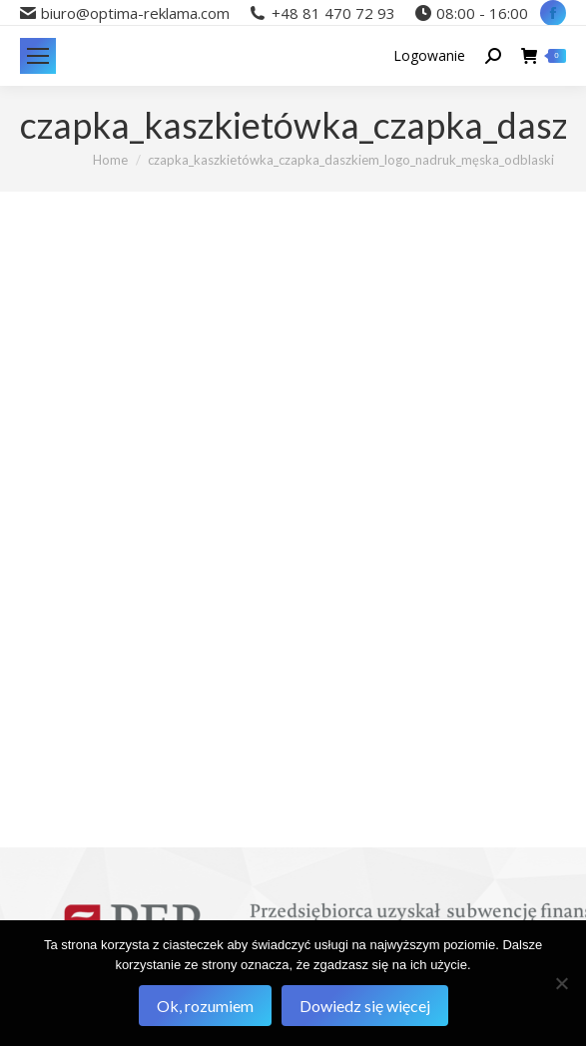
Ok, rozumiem (205, 1005)
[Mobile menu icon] (38, 56)
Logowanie (429, 56)
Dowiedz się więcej (364, 1005)
